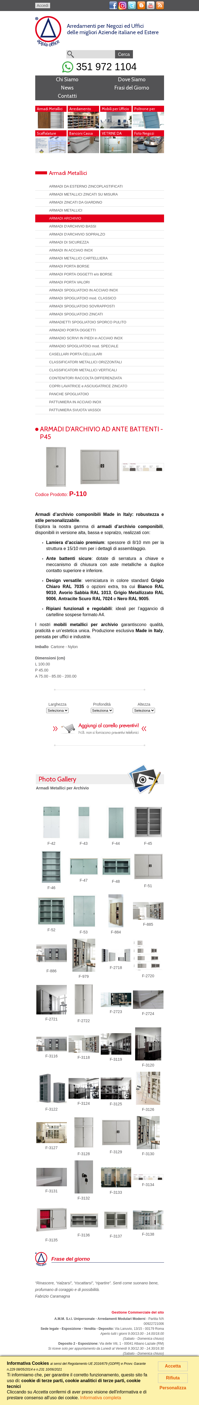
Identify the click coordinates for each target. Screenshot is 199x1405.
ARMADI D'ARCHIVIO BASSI (72, 226)
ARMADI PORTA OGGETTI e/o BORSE (81, 274)
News (67, 88)
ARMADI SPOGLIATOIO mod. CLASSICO (82, 298)
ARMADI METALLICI (65, 210)
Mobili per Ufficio (115, 109)
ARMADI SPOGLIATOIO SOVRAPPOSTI (82, 306)
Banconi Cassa (81, 133)
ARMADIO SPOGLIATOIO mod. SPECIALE (84, 346)
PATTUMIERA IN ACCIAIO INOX (75, 402)
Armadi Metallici (49, 109)
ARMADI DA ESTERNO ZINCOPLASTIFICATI (86, 186)
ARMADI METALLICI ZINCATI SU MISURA (83, 194)
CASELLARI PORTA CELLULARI (75, 354)
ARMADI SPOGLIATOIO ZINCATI (76, 314)
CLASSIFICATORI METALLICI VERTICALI (83, 370)
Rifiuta (173, 1378)
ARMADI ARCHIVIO (65, 218)
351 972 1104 (99, 66)
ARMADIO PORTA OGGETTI (72, 330)
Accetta (173, 1366)
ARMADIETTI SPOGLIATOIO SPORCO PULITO (87, 322)
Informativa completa (100, 1397)
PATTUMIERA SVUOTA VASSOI (75, 410)
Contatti (67, 96)
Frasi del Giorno (131, 88)
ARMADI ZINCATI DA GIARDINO (75, 202)
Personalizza (173, 1387)
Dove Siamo (132, 79)
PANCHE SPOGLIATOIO (69, 394)
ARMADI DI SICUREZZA (69, 242)
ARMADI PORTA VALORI (69, 282)
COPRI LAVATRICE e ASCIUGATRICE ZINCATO (88, 386)
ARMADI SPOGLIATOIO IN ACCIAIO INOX (83, 290)
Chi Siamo (67, 79)
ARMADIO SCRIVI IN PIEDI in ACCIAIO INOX (86, 338)
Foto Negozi (144, 133)
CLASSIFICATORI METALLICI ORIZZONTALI (85, 362)
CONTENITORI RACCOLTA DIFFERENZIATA (85, 378)
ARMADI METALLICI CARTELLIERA (78, 258)
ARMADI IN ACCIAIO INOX (71, 250)
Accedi (42, 5)
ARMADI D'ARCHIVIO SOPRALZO (77, 234)
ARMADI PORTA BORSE (69, 266)
